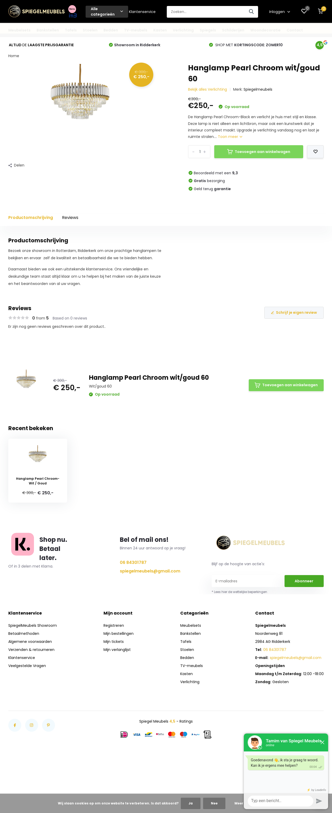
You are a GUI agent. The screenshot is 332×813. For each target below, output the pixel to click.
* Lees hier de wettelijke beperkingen (239, 592)
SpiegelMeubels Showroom (32, 625)
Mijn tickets (113, 641)
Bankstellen (48, 30)
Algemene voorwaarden (30, 641)
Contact (295, 30)
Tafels (71, 30)
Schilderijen (233, 30)
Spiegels (208, 30)
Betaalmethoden (23, 633)
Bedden (110, 30)
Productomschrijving (30, 218)
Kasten (160, 30)
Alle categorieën (107, 11)
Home (13, 55)
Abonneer (304, 581)
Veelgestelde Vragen (27, 665)
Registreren (113, 625)
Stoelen (90, 30)
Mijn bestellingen (118, 633)
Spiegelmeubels (258, 89)
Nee (214, 803)
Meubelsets (19, 30)
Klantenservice (142, 11)
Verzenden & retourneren (31, 649)
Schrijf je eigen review (294, 312)
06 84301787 (133, 562)
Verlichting (183, 30)
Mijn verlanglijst (117, 649)
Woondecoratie (265, 30)
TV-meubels (135, 30)
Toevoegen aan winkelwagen (258, 152)
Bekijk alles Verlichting (207, 89)
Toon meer (230, 136)
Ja (191, 803)
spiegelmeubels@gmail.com (150, 571)
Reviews (70, 218)
